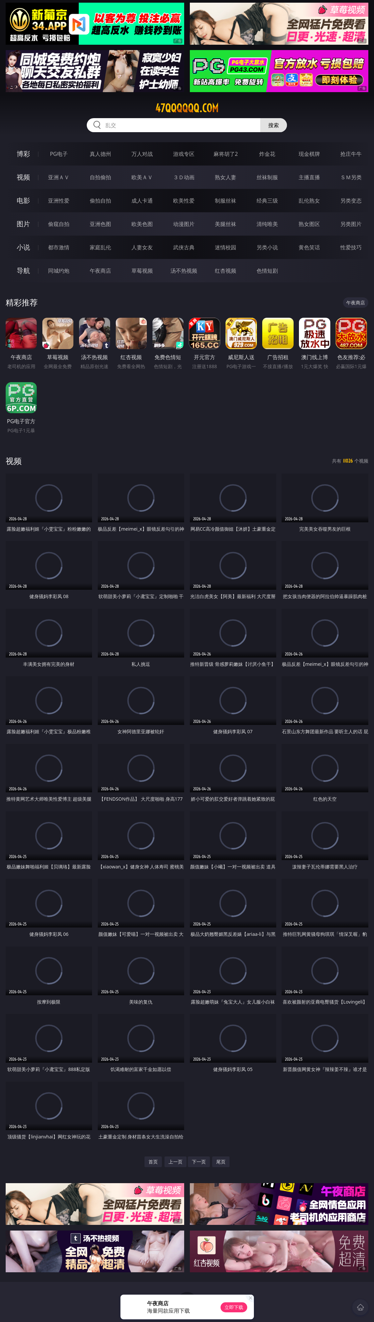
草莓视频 (142, 270)
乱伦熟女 (309, 200)
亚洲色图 (100, 224)
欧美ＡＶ (142, 177)
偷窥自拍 (58, 224)
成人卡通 (142, 200)
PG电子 (59, 154)
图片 (23, 223)
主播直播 (309, 177)
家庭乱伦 (100, 247)
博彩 (23, 153)
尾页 (221, 1161)
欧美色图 (142, 224)
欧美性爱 (184, 200)
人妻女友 (142, 247)
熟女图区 (309, 224)
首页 (153, 1161)
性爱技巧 (351, 247)
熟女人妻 (225, 177)
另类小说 (267, 247)
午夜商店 (100, 270)
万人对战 (142, 154)
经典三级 (267, 200)
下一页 (199, 1161)
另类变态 (351, 200)
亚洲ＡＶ (58, 177)
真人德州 (100, 154)
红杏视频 (225, 270)
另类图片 (351, 224)
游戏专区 (184, 154)
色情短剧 (267, 270)
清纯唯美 (267, 224)
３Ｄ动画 (184, 177)
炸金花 (267, 154)
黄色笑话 (309, 247)
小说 (23, 247)
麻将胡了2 (226, 154)
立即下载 (234, 1307)
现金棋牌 (309, 154)
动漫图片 (184, 224)
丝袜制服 (267, 177)
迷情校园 (225, 247)
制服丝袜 (225, 200)
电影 (23, 200)
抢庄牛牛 (351, 154)
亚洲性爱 (58, 200)
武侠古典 (184, 247)
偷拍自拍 (100, 200)
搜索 (273, 125)
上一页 (175, 1161)
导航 (23, 270)
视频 (23, 177)
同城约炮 (58, 270)
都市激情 (58, 247)
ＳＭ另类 (351, 177)
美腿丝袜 (225, 224)
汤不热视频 (183, 270)
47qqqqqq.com (187, 108)
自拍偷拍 (100, 177)
